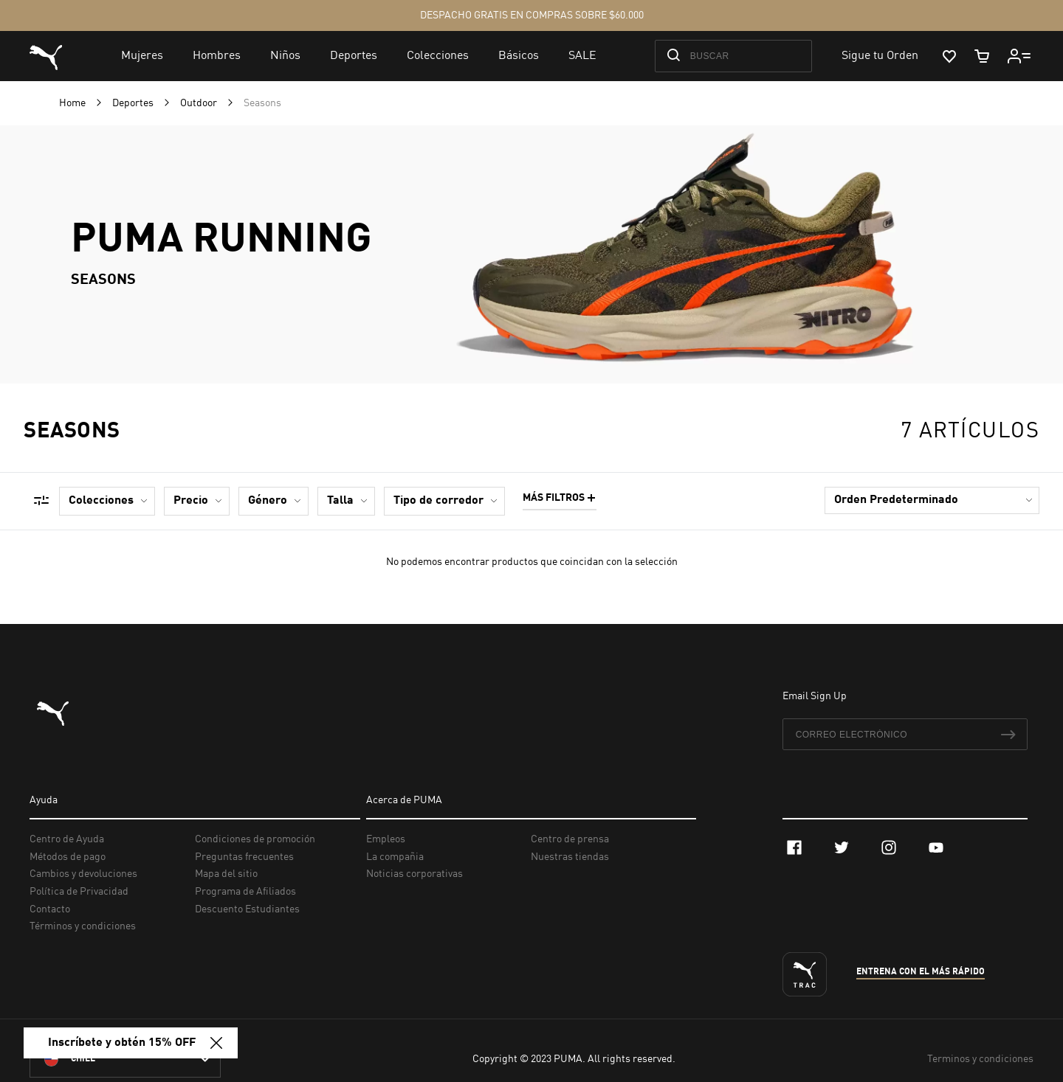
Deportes (134, 103)
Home (73, 103)
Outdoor (199, 103)
